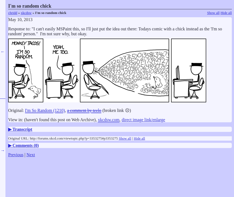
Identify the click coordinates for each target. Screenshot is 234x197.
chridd (12, 13)
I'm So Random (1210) (45, 110)
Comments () (26, 145)
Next (30, 154)
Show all (213, 13)
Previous (15, 154)
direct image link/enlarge (143, 119)
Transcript (22, 129)
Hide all (226, 13)
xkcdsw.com (108, 119)
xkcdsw (26, 13)
